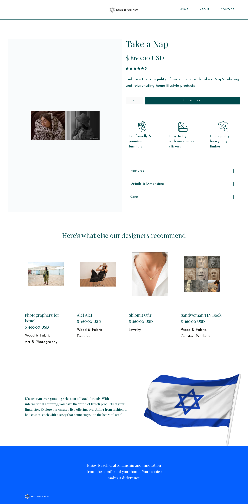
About (205, 9)
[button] (9, 10)
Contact (227, 9)
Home (184, 9)
